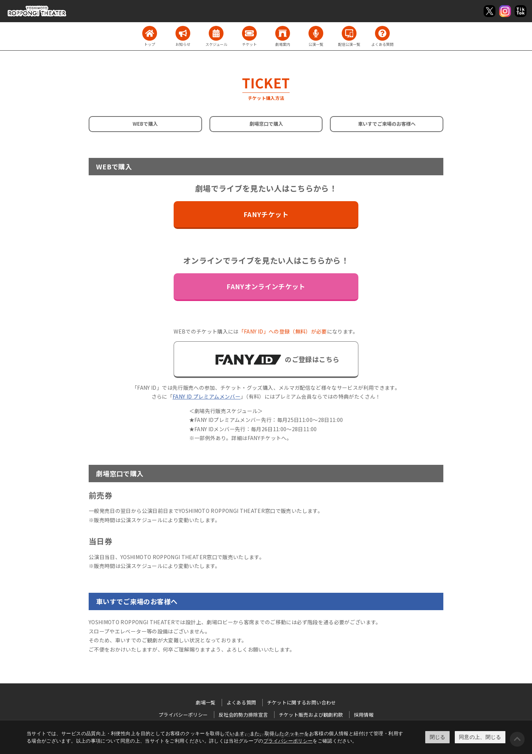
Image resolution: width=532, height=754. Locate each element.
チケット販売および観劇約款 (311, 714)
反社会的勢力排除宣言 (243, 714)
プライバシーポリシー (288, 741)
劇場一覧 (205, 702)
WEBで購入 (145, 123)
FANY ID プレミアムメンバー (207, 396)
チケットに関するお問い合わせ (301, 702)
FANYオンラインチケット (266, 286)
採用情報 (364, 714)
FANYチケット (266, 214)
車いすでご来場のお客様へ (387, 123)
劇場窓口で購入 (266, 123)
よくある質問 (241, 702)
